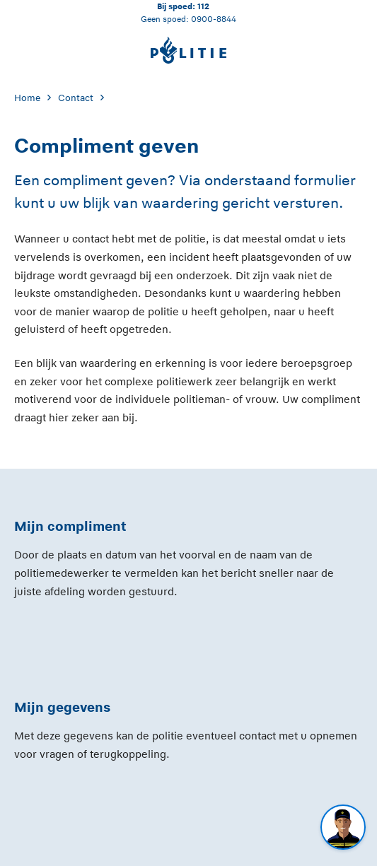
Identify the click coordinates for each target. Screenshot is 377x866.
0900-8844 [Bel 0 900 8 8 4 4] (213, 18)
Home (27, 98)
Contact (75, 98)
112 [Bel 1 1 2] (203, 6)
